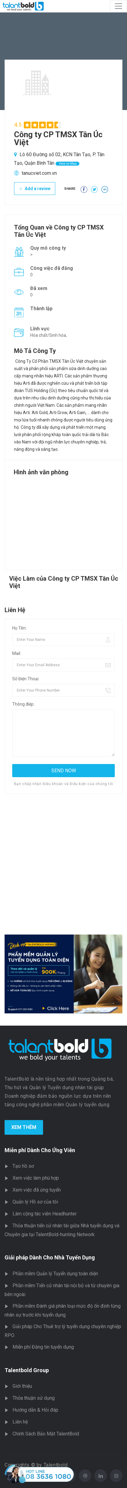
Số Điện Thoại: (25, 678)
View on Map (67, 163)
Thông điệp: (23, 704)
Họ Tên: (19, 628)
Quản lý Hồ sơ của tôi (35, 1202)
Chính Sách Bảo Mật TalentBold (46, 1434)
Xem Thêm (23, 1127)
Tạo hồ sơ (23, 1166)
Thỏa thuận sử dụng (34, 1398)
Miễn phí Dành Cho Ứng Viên (40, 1150)
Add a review (34, 188)
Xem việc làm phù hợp (36, 1178)
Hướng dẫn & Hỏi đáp (35, 1410)
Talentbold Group (27, 1370)
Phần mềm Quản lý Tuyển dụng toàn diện (55, 1274)
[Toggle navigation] (118, 6)
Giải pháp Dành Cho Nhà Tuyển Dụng (50, 1257)
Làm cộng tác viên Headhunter (45, 1214)
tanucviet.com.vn (39, 173)
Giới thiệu (22, 1386)
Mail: (16, 653)
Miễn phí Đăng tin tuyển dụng (43, 1347)
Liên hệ (20, 1422)
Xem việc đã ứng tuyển (37, 1190)
